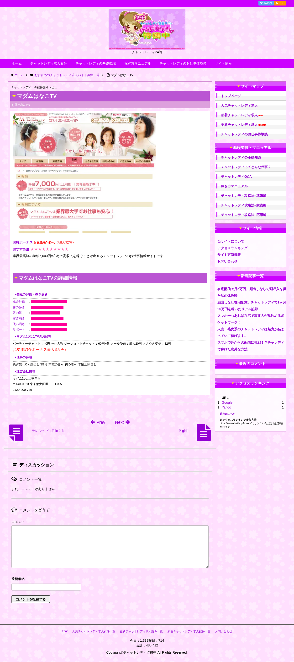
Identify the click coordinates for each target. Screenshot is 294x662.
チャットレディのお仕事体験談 (183, 63)
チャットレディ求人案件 (48, 63)
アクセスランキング (232, 248)
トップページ (231, 96)
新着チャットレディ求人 (242, 115)
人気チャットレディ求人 (239, 105)
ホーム (17, 63)
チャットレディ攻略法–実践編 (243, 205)
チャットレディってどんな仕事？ (246, 167)
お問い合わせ (227, 261)
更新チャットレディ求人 (243, 125)
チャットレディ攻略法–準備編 (243, 195)
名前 (110, 579)
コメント (18, 522)
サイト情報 (223, 63)
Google (227, 402)
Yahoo (226, 407)
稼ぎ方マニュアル (137, 63)
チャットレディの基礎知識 (96, 63)
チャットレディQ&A (236, 176)
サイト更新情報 (229, 255)
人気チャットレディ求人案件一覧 (93, 631)
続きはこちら (228, 413)
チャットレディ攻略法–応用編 (243, 214)
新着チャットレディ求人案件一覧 (189, 631)
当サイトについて (230, 241)
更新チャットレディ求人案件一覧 (141, 631)
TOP (65, 631)
